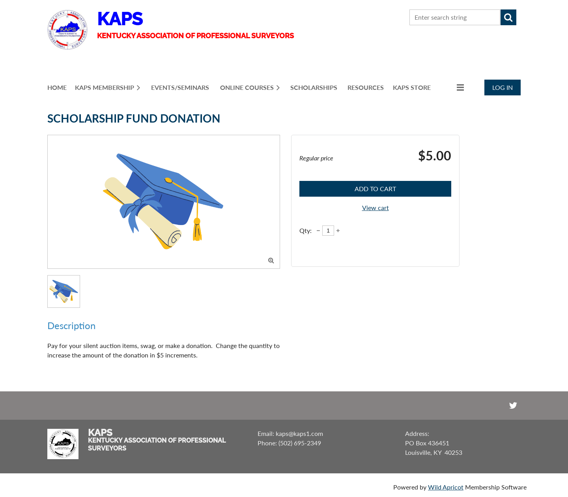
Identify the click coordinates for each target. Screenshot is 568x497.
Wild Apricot (445, 487)
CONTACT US (361, 17)
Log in (502, 87)
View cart (375, 207)
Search (508, 17)
